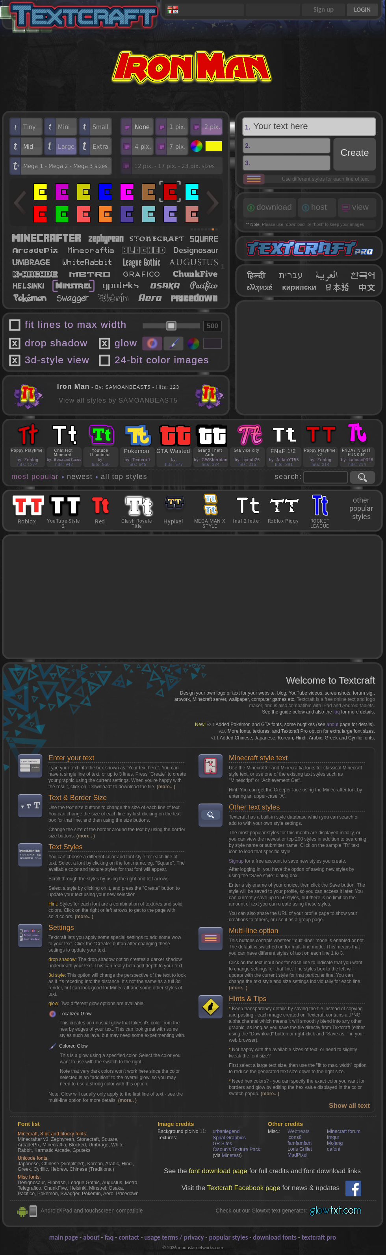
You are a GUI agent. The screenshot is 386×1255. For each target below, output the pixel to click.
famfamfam (300, 1143)
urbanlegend (226, 1131)
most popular (35, 477)
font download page (218, 1171)
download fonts (275, 1237)
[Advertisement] (309, 358)
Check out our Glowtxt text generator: (261, 1210)
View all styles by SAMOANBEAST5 (118, 400)
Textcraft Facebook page (243, 1188)
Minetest (231, 1155)
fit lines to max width (76, 324)
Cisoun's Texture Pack (236, 1149)
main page (63, 1237)
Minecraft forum (343, 1131)
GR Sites (222, 1143)
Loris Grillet (300, 1149)
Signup (236, 861)
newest (80, 477)
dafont (333, 1149)
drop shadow (56, 343)
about (332, 724)
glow (126, 343)
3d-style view (57, 360)
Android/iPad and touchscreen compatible (92, 1210)
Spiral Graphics (229, 1137)
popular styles (228, 1237)
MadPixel (297, 1155)
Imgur (333, 1137)
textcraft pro (319, 1237)
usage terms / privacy (174, 1237)
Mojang (335, 1143)
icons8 (294, 1137)
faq (336, 712)
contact (129, 1237)
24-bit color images (162, 360)
